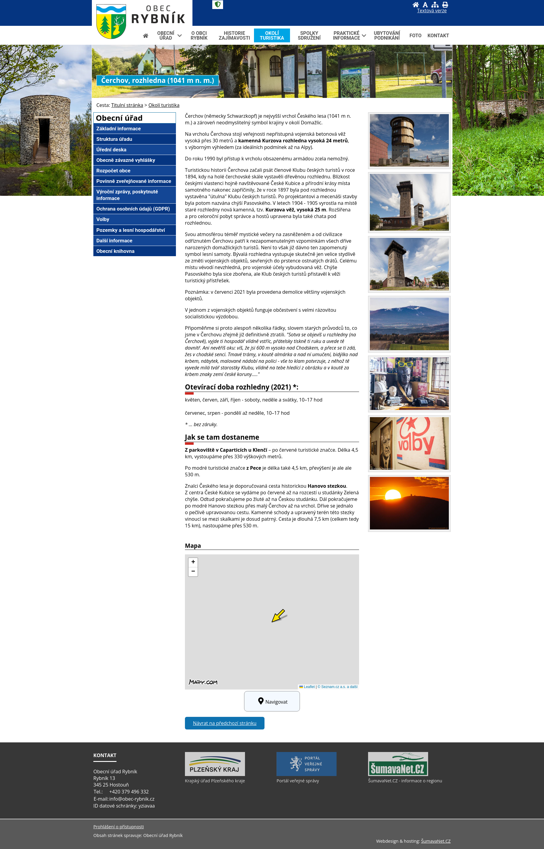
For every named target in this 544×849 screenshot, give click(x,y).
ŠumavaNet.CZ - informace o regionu (405, 781)
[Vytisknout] (445, 5)
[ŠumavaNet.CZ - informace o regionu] (398, 774)
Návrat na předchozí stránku (225, 723)
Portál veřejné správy (298, 781)
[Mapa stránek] (435, 5)
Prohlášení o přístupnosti (118, 826)
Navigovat (272, 701)
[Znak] (217, 4)
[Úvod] (416, 5)
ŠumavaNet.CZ (436, 841)
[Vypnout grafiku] (425, 5)
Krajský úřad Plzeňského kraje (215, 781)
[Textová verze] (432, 10)
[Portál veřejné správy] (307, 774)
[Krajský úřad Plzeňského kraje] (215, 774)
